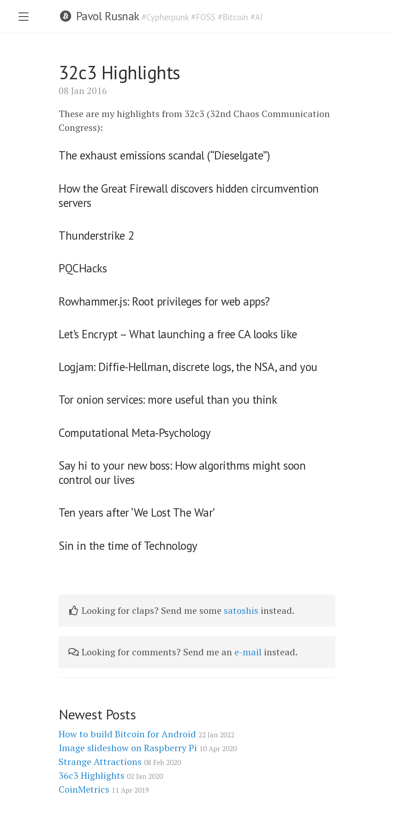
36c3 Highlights (111, 775)
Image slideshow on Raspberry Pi (148, 748)
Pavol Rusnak (107, 16)
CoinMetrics (104, 789)
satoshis (241, 610)
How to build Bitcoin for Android (146, 734)
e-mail (248, 652)
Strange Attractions (120, 761)
